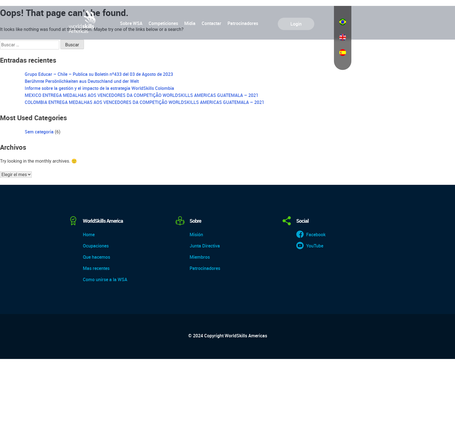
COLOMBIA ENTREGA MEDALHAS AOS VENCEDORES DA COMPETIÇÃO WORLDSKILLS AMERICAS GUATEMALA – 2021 (144, 102)
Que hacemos (96, 257)
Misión (196, 234)
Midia (189, 23)
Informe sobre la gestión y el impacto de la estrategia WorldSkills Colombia (99, 88)
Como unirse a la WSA (105, 279)
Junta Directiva (205, 246)
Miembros (200, 257)
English (342, 37)
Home (89, 234)
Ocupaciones (96, 246)
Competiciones (163, 23)
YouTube (314, 246)
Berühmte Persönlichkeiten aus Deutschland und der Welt (82, 81)
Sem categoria (39, 132)
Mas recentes (96, 268)
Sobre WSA (131, 23)
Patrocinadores (243, 23)
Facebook (316, 234)
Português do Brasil (342, 22)
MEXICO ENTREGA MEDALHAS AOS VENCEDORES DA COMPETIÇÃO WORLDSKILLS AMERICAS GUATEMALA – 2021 (141, 95)
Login (296, 24)
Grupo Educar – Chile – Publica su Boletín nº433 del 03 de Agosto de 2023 (99, 74)
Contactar (211, 23)
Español (342, 52)
